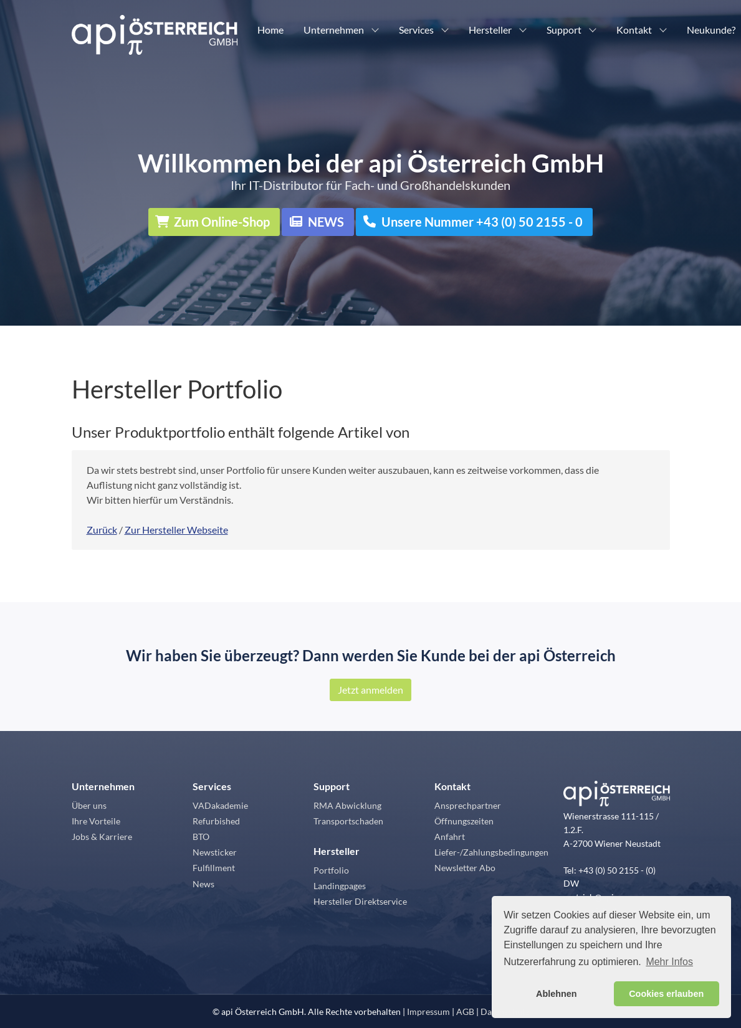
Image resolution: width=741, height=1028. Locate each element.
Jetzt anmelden (370, 690)
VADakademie (220, 805)
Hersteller (490, 29)
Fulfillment (214, 867)
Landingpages (339, 885)
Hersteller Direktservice (360, 901)
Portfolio (331, 870)
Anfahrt (449, 836)
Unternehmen (334, 29)
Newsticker (215, 852)
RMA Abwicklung (347, 805)
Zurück (102, 529)
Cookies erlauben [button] (666, 994)
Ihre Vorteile (96, 821)
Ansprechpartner (467, 805)
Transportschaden (348, 821)
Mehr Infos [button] (669, 961)
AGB (465, 1011)
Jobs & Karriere (102, 836)
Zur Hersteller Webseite (176, 529)
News (203, 884)
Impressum (428, 1011)
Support (564, 29)
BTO (201, 836)
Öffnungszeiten (464, 821)
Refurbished (216, 821)
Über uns (89, 805)
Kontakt (634, 29)
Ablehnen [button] (556, 994)
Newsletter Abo (464, 867)
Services (416, 29)
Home (270, 29)
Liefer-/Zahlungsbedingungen (491, 852)
